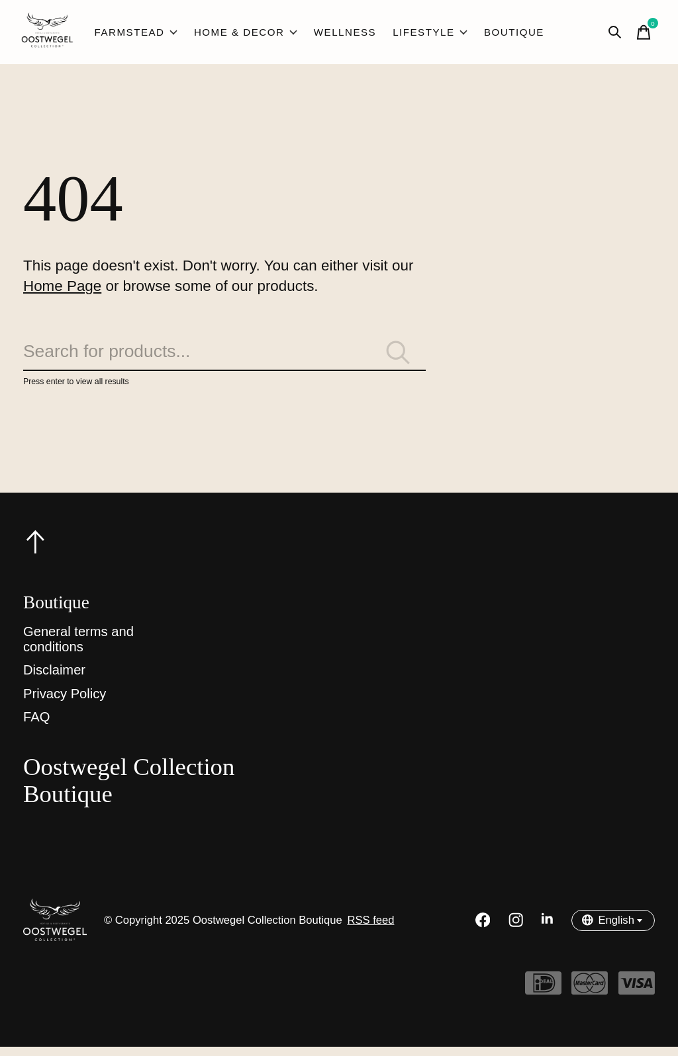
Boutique (501, 34)
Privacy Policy (64, 703)
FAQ (36, 726)
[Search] (224, 360)
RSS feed (370, 929)
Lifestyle (420, 34)
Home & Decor (243, 34)
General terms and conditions (78, 648)
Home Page (62, 290)
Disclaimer (54, 679)
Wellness (338, 34)
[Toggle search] (612, 34)
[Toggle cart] (641, 34)
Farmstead (138, 34)
